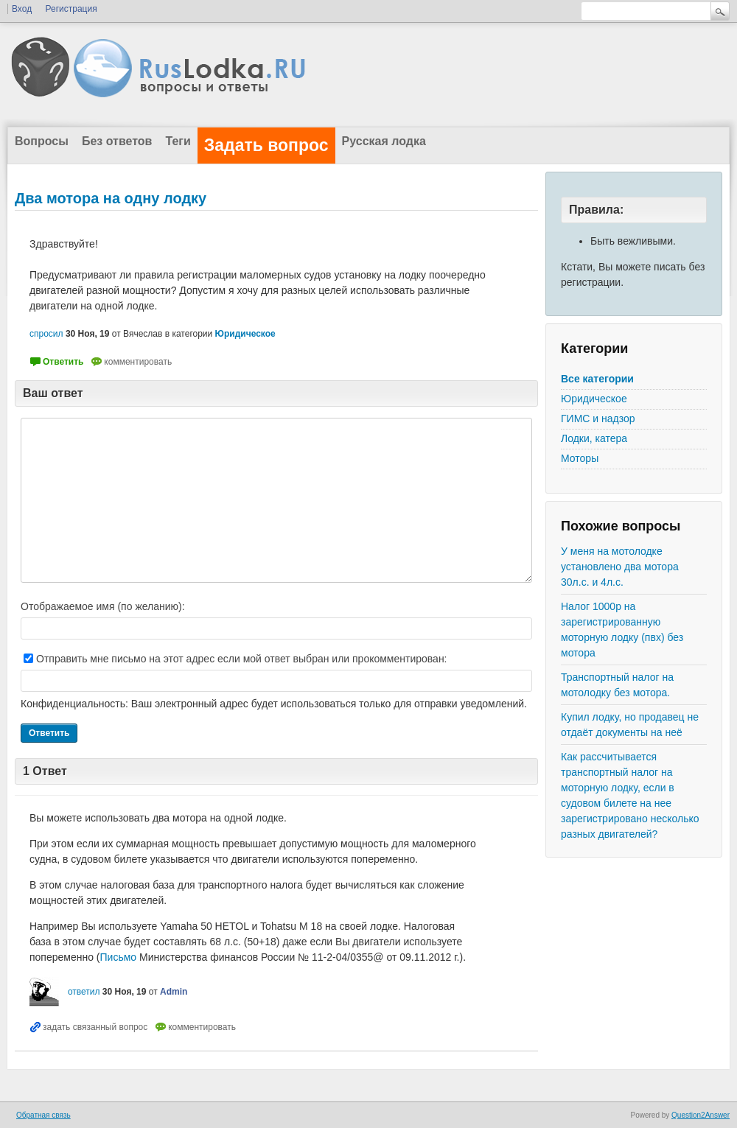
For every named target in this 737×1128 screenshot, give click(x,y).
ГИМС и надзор (598, 418)
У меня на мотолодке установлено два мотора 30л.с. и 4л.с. (620, 566)
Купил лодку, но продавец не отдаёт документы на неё (630, 724)
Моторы (579, 458)
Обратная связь (43, 1115)
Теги (177, 141)
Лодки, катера (594, 438)
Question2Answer (700, 1115)
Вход (22, 9)
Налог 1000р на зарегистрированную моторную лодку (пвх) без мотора (622, 629)
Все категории (597, 379)
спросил (46, 334)
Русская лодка (384, 141)
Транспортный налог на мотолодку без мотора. (617, 684)
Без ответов (117, 141)
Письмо (118, 957)
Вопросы (42, 141)
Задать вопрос (266, 145)
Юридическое (594, 398)
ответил (84, 992)
